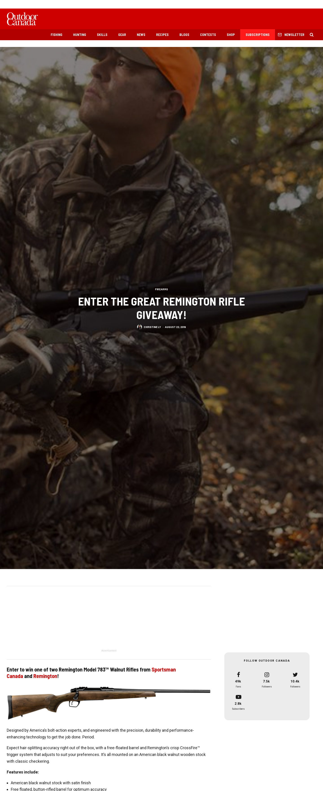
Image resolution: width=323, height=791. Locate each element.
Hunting (79, 35)
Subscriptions (258, 35)
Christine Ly (152, 326)
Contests (208, 35)
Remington (45, 676)
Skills (102, 35)
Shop (231, 35)
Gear (122, 35)
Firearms (161, 288)
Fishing (56, 35)
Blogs (184, 35)
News (141, 35)
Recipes (162, 35)
